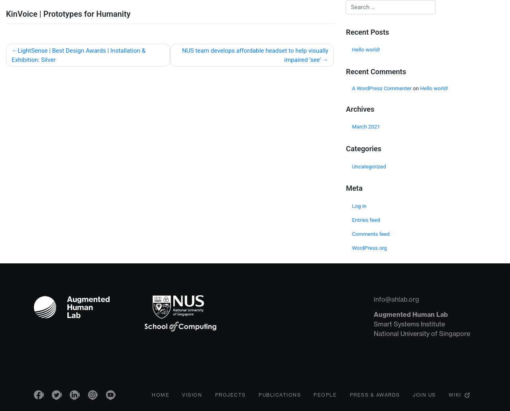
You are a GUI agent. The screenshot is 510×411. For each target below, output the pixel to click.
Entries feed (366, 220)
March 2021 (366, 127)
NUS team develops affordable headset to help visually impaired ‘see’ (255, 55)
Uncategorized (369, 167)
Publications (280, 397)
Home (160, 397)
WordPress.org (369, 248)
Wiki (455, 397)
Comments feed (371, 234)
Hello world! (366, 50)
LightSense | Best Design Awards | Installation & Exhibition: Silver (78, 55)
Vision (192, 397)
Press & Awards (375, 397)
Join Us (424, 397)
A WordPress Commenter (382, 88)
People (325, 397)
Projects (230, 397)
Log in (359, 206)
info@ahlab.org (396, 299)
